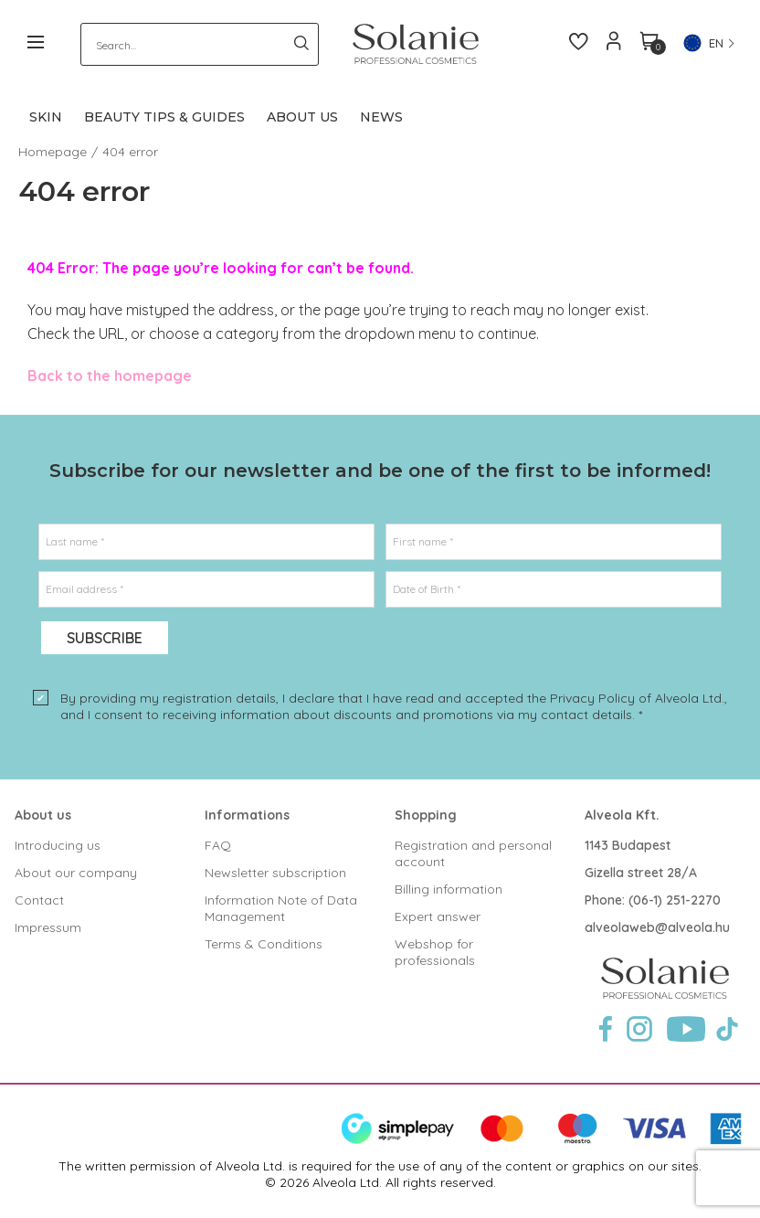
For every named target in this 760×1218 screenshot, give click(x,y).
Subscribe (104, 638)
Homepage (52, 151)
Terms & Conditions (263, 944)
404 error (130, 151)
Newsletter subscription (275, 872)
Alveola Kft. (622, 815)
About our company (76, 872)
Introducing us (57, 845)
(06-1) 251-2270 (674, 900)
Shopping (426, 815)
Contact (39, 900)
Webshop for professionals (435, 952)
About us (43, 815)
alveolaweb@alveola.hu (657, 927)
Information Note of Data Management (281, 908)
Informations (247, 815)
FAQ (218, 845)
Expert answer (437, 916)
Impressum (48, 927)
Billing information (448, 889)
